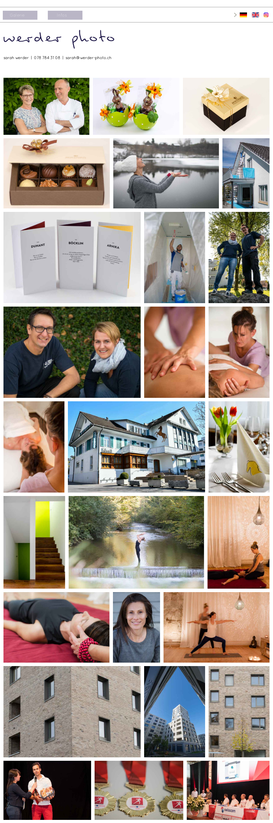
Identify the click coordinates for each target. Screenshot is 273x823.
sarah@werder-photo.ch (88, 58)
